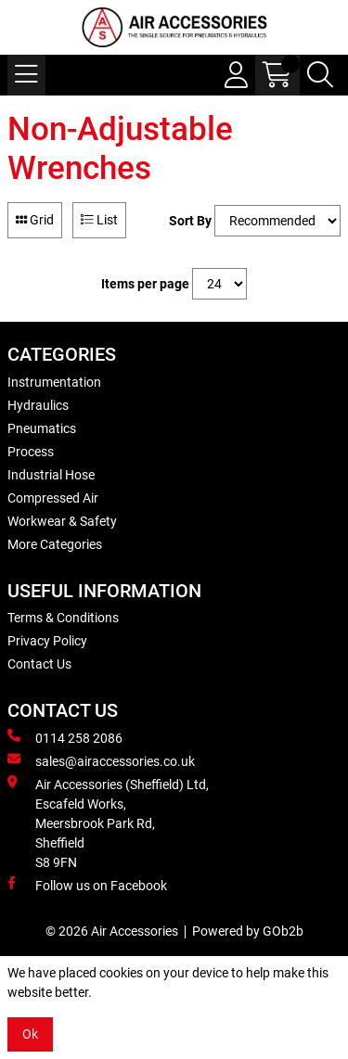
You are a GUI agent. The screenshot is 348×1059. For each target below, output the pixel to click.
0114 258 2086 (64, 737)
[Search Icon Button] (320, 75)
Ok (30, 1034)
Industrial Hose (51, 474)
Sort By (190, 220)
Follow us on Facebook (87, 884)
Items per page (145, 283)
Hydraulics (38, 405)
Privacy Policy (47, 640)
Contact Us (39, 664)
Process (30, 451)
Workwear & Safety (62, 521)
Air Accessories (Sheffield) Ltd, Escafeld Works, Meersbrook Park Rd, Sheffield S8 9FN (108, 822)
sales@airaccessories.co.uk (101, 760)
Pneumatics (41, 428)
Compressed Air (52, 498)
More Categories (54, 544)
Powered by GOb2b (247, 931)
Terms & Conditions (63, 617)
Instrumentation (54, 382)
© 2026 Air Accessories (111, 931)
